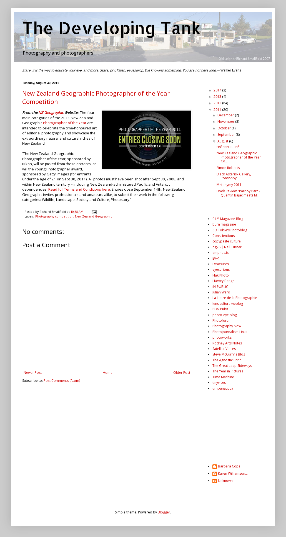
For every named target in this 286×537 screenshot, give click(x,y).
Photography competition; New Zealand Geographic (73, 216)
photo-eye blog (224, 315)
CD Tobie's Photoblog (229, 230)
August (223, 141)
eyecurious (221, 269)
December (226, 115)
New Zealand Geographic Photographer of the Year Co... (239, 157)
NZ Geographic (50, 112)
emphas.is (220, 252)
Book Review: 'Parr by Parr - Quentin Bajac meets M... (238, 193)
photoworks (222, 337)
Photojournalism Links (229, 331)
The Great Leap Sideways (232, 365)
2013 (218, 96)
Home (107, 372)
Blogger (164, 512)
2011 (218, 109)
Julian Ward (221, 292)
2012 (218, 103)
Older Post (181, 372)
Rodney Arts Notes (227, 343)
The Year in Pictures (227, 371)
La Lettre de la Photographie (234, 297)
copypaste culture (226, 241)
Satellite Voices (224, 348)
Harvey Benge (223, 280)
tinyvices (219, 382)
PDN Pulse (220, 309)
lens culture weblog (227, 303)
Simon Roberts (228, 167)
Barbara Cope (229, 466)
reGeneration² (228, 146)
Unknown (225, 481)
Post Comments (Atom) (62, 380)
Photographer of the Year (64, 122)
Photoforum (222, 320)
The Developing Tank (111, 28)
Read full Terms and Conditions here (79, 189)
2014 (218, 90)
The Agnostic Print (226, 360)
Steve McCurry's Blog (228, 354)
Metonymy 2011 (229, 184)
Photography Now (226, 326)
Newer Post (33, 372)
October (224, 128)
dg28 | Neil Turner (227, 247)
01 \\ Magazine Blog (227, 218)
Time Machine (223, 377)
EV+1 (216, 258)
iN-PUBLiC (220, 286)
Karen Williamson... (233, 474)
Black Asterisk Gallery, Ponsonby (234, 176)
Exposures (220, 264)
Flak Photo (220, 275)
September (226, 134)
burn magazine (224, 224)
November (226, 121)
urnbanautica (222, 388)
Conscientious (223, 235)
